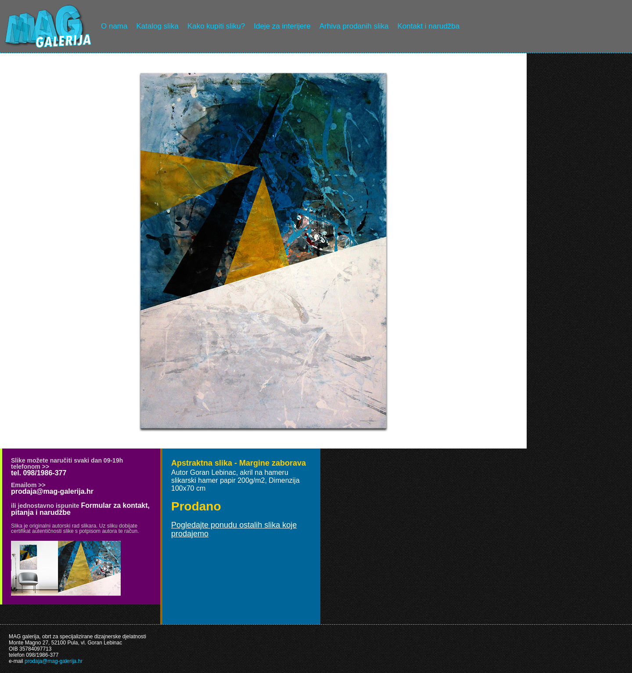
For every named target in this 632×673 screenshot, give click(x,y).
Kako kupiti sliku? (216, 26)
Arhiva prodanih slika (354, 26)
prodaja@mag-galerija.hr (52, 491)
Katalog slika (157, 26)
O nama (114, 26)
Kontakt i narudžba (429, 26)
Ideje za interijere (282, 26)
